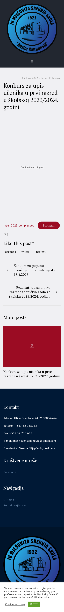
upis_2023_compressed (19, 225)
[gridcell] (32, 448)
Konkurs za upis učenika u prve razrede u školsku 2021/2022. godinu (31, 373)
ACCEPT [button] (34, 604)
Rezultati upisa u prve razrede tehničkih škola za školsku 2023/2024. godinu (29, 292)
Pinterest (40, 252)
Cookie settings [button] (15, 604)
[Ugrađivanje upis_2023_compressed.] (32, 167)
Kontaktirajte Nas (14, 505)
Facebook (9, 252)
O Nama (8, 500)
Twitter (24, 252)
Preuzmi (49, 225)
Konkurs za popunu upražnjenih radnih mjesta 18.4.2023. (34, 270)
